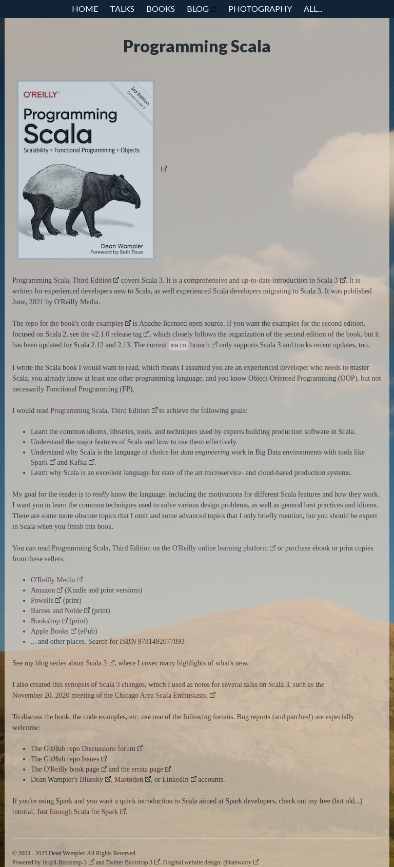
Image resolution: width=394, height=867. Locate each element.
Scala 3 (327, 280)
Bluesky (91, 779)
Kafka (78, 462)
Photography (260, 8)
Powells (42, 600)
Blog (198, 8)
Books (160, 8)
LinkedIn (175, 779)
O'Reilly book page (71, 769)
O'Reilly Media (53, 580)
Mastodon (128, 779)
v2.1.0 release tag (116, 334)
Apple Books (50, 631)
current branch (178, 345)
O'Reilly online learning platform (220, 548)
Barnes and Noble (56, 611)
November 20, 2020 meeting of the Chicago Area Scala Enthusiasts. (110, 695)
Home (85, 8)
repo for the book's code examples (74, 323)
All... (313, 8)
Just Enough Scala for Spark (77, 812)
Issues (90, 759)
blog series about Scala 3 (71, 663)
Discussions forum (108, 749)
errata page (147, 769)
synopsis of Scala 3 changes (105, 684)
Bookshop (45, 621)
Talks (122, 8)
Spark (39, 462)
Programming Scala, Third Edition (61, 280)
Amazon (43, 590)
